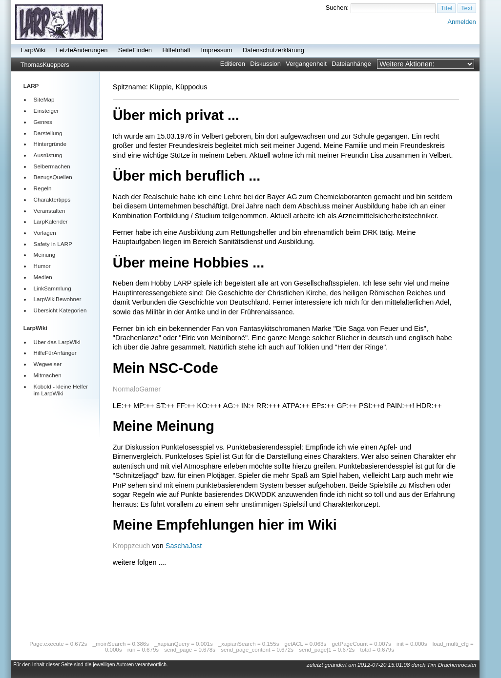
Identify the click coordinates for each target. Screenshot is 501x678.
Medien (43, 277)
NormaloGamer (137, 389)
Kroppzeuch (131, 546)
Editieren (232, 63)
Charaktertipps (52, 199)
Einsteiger (46, 110)
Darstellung (48, 133)
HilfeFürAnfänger (55, 352)
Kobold (42, 386)
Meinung (45, 254)
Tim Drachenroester (452, 665)
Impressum (216, 50)
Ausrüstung (48, 155)
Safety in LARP (53, 244)
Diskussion (265, 63)
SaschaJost (184, 546)
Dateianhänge (351, 63)
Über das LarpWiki (57, 342)
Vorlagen (45, 232)
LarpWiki (33, 50)
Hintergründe (50, 144)
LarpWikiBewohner (58, 299)
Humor (42, 266)
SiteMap (44, 99)
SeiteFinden (135, 50)
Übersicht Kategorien (60, 310)
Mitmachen (48, 375)
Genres (43, 122)
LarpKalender (51, 221)
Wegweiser (48, 364)
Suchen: (337, 7)
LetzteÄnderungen (82, 50)
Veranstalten (49, 210)
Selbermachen (52, 166)
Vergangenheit (306, 63)
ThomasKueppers (45, 65)
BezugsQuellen (53, 177)
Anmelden (461, 21)
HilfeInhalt (176, 50)
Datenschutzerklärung (273, 50)
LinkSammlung (52, 288)
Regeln (43, 188)
